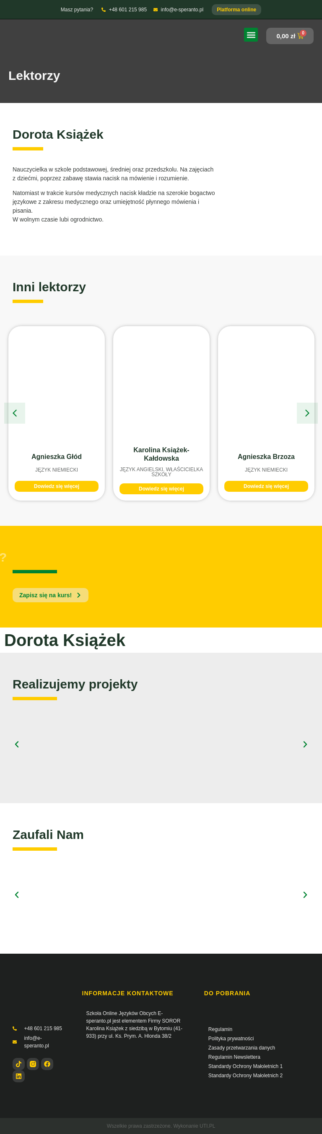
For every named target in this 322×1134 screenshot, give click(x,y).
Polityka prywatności (231, 1039)
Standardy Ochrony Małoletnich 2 (245, 1076)
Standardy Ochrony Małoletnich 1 (245, 1066)
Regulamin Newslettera (234, 1057)
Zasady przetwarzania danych (241, 1048)
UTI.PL (207, 1126)
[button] (251, 35)
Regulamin (220, 1029)
